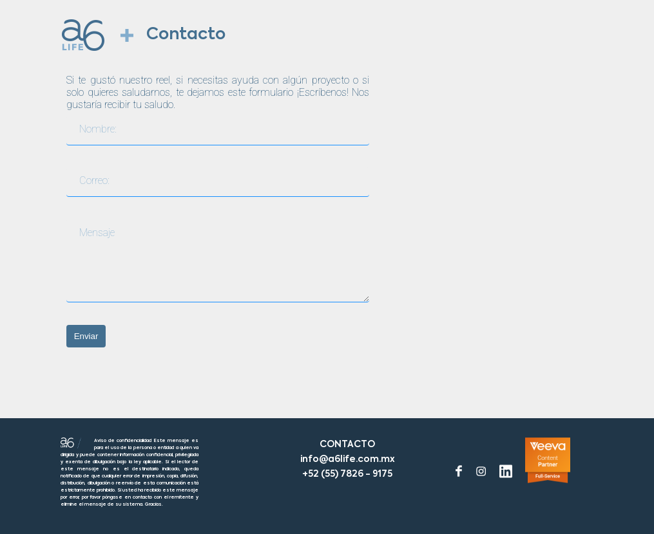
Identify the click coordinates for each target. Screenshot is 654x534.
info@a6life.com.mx (347, 459)
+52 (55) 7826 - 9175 (347, 474)
